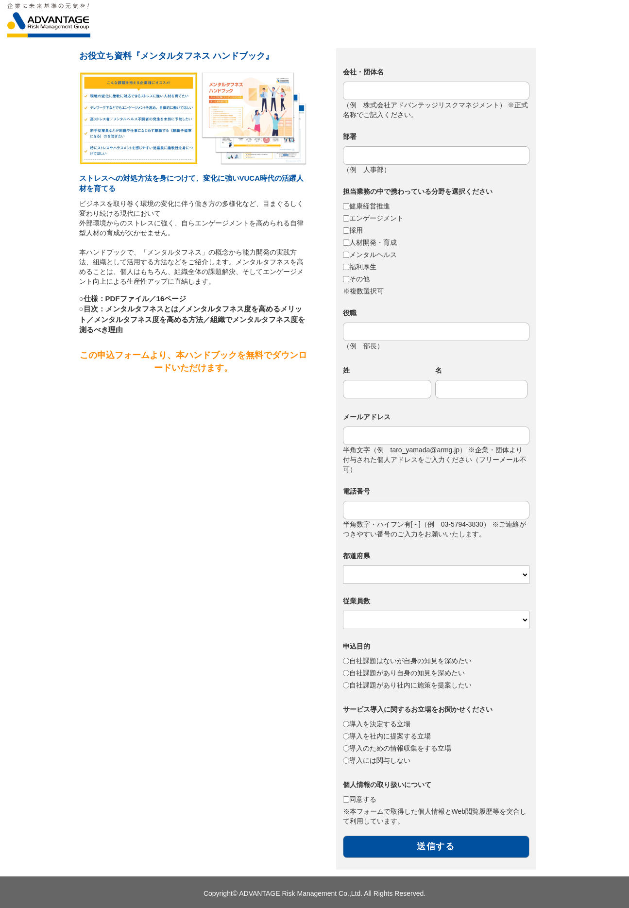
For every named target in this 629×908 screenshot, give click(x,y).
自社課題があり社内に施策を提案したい (410, 685)
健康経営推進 (369, 206)
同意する (362, 799)
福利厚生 (362, 267)
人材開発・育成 (373, 242)
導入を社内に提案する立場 (390, 736)
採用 (356, 230)
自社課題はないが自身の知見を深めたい (410, 661)
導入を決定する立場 (379, 724)
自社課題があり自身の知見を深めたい (407, 673)
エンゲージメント (376, 218)
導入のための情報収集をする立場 (400, 748)
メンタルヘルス (373, 254)
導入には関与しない (379, 760)
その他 (359, 279)
